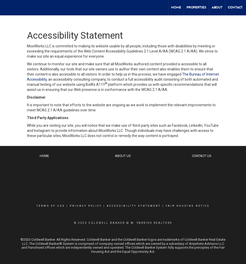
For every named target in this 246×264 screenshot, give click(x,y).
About (217, 7)
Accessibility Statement (134, 206)
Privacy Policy (86, 206)
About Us (123, 156)
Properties (196, 7)
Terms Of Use (50, 206)
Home (176, 7)
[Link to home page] (6, 7)
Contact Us (201, 156)
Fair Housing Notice (188, 206)
